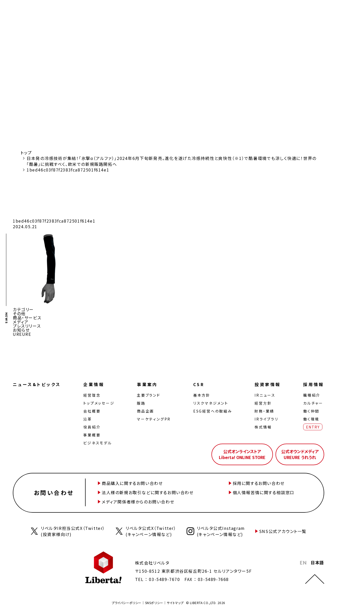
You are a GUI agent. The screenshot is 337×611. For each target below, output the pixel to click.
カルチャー (313, 403)
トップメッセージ (98, 403)
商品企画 (145, 411)
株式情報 (263, 426)
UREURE (22, 334)
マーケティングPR (154, 419)
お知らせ (21, 330)
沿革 (87, 419)
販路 (141, 403)
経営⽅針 (263, 403)
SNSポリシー (154, 602)
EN (303, 563)
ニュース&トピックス (37, 384)
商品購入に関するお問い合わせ (132, 483)
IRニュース (264, 395)
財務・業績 (264, 411)
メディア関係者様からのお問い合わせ (138, 502)
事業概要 (91, 434)
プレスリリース (27, 326)
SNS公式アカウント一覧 (283, 531)
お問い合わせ (54, 492)
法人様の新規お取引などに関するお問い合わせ (148, 492)
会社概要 (91, 411)
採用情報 (313, 384)
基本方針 (201, 395)
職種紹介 (311, 395)
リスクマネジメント (210, 403)
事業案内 (147, 384)
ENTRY (313, 426)
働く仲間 (311, 411)
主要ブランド (148, 395)
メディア (20, 322)
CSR (198, 384)
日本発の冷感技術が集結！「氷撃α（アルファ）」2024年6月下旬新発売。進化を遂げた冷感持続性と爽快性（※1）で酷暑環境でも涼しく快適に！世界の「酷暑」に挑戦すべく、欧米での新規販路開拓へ (171, 161)
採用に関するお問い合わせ (259, 483)
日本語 (317, 562)
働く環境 (311, 419)
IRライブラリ (266, 419)
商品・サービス (27, 317)
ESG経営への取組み (212, 411)
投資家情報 (267, 384)
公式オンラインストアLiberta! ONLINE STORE (242, 454)
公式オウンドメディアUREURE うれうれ (300, 454)
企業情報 (93, 384)
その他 (19, 313)
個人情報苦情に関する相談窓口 (263, 492)
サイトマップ (175, 602)
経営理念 (91, 395)
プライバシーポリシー (126, 602)
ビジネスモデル (97, 442)
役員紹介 (91, 426)
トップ (26, 152)
